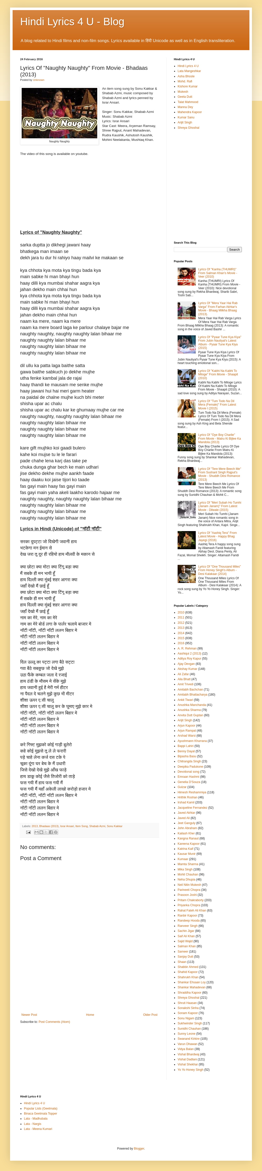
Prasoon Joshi (187, 895)
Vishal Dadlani (187, 1059)
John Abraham (187, 828)
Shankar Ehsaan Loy (192, 982)
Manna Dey (185, 107)
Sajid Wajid (185, 941)
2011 (181, 617)
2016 (181, 643)
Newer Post (29, 1015)
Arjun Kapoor (186, 725)
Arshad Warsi (187, 735)
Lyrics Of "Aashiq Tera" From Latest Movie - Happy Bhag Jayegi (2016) (217, 536)
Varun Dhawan (188, 1044)
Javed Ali (184, 818)
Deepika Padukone (190, 766)
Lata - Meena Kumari (38, 1129)
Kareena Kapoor (189, 843)
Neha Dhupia (186, 879)
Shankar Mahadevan (192, 987)
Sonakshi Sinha (188, 1008)
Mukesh (183, 91)
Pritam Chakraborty (191, 900)
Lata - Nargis (32, 1124)
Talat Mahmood (188, 102)
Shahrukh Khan (188, 977)
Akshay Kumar (187, 669)
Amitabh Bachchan (190, 689)
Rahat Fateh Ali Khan (192, 910)
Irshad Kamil (186, 802)
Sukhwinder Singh (190, 1023)
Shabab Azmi (97, 826)
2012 (181, 623)
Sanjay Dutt (185, 956)
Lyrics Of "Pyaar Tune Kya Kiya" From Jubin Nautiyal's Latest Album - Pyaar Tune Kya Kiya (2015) (219, 342)
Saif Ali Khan (186, 936)
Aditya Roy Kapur (189, 658)
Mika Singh (185, 869)
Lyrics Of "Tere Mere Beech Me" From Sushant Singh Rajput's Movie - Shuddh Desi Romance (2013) (219, 474)
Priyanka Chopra (189, 905)
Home (90, 1015)
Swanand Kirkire (189, 1038)
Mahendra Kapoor (190, 112)
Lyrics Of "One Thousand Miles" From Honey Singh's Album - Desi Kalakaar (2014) (219, 570)
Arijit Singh (185, 122)
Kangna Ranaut (188, 838)
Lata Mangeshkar (189, 71)
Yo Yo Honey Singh (190, 1069)
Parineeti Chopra (189, 890)
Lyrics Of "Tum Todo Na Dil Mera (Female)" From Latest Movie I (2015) (217, 404)
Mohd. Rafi (185, 81)
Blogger (139, 1148)
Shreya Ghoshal (188, 127)
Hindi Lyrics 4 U (188, 66)
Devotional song (188, 771)
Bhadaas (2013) (49, 826)
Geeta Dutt (185, 97)
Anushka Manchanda (192, 705)
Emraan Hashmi (188, 776)
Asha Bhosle (186, 76)
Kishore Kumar (188, 86)
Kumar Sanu (186, 117)
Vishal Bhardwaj (188, 1054)
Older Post (150, 1015)
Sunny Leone (186, 1033)
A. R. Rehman (187, 648)
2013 (35, 826)
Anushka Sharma (189, 710)
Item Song (81, 826)
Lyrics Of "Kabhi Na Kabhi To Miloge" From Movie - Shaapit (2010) (218, 374)
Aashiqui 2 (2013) (189, 653)
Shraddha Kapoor (189, 992)
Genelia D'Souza (189, 782)
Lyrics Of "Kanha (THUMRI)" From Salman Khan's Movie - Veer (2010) (217, 273)
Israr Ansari (67, 826)
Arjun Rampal (187, 730)
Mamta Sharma (188, 864)
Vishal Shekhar (188, 1064)
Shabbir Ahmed (188, 967)
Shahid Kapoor (188, 972)
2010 (181, 612)
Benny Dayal (186, 751)
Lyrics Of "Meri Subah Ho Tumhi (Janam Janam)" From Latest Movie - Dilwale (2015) (219, 506)
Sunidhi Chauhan (189, 1028)
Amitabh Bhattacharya (192, 694)
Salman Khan (187, 946)
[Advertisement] (89, 991)
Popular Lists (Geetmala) (40, 1108)
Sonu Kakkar (114, 826)
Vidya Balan (186, 1049)
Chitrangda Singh (189, 761)
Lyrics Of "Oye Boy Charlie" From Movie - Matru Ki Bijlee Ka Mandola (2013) (219, 438)
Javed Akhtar (186, 813)
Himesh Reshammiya (192, 792)
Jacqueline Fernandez (192, 807)
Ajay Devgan (186, 664)
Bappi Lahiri (185, 746)
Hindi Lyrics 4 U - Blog (72, 21)
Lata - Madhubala (35, 1118)
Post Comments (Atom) (54, 1022)
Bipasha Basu (187, 756)
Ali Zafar (183, 674)
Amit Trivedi (185, 684)
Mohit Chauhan (188, 874)
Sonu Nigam (186, 1018)
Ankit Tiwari (185, 700)
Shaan (182, 962)
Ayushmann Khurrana (192, 741)
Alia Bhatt (184, 679)
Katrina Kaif (185, 849)
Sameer (183, 951)
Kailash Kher (186, 833)
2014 (181, 633)
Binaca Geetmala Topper (40, 1113)
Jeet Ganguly (186, 823)
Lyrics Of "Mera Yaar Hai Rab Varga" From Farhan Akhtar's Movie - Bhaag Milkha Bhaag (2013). (218, 308)
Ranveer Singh (188, 926)
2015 (181, 638)
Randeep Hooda (189, 920)
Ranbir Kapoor (187, 915)
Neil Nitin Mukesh (189, 885)
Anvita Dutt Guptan (190, 715)
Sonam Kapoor (188, 1013)
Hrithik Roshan (188, 797)
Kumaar (183, 859)
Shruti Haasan (187, 1003)
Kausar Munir (186, 854)
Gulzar (182, 787)
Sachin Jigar (186, 931)
